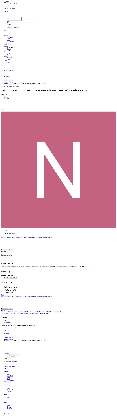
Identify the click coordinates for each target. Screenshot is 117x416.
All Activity (10, 47)
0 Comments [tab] (7, 322)
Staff (8, 40)
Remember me (11, 23)
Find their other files (9, 233)
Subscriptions (7, 44)
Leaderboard (10, 41)
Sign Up (6, 30)
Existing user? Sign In (10, 8)
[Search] (8, 65)
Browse (6, 35)
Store (5, 52)
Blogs (8, 38)
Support (6, 56)
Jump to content (5, 1)
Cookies (6, 358)
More (8, 43)
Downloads (10, 37)
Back (8, 374)
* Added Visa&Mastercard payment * (10, 86)
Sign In (9, 24)
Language (6, 353)
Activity (6, 46)
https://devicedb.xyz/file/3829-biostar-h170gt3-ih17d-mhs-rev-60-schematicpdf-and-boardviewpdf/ (26, 237)
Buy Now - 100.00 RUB (10, 278)
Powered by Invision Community (9, 361)
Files (5, 330)
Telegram (9, 57)
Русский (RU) (11, 356)
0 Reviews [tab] (6, 321)
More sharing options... (6, 249)
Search (9, 49)
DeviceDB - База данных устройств (10, 3)
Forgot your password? (13, 27)
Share (2, 236)
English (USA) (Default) (13, 355)
